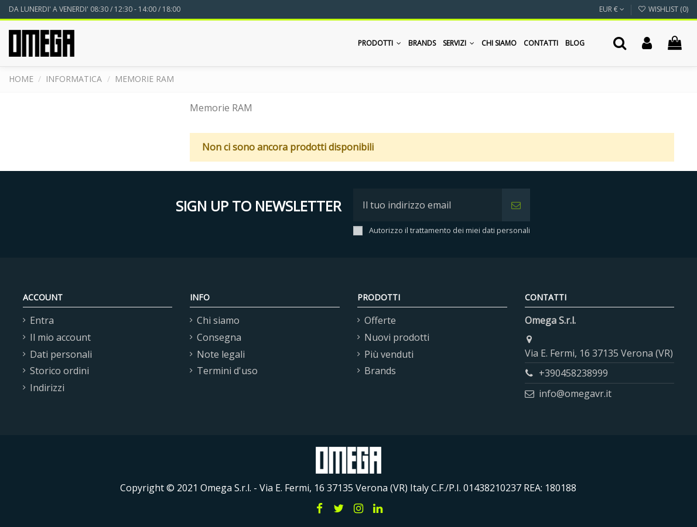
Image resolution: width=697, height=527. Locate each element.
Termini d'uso (227, 370)
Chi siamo (218, 320)
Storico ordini (59, 370)
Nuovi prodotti (396, 337)
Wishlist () (663, 9)
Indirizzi (47, 387)
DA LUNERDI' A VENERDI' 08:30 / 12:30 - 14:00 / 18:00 (94, 9)
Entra (42, 320)
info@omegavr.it (575, 393)
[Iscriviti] (516, 205)
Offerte (380, 320)
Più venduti (389, 354)
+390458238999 (573, 373)
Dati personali (61, 354)
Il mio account (60, 337)
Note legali (221, 354)
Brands (380, 370)
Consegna (219, 337)
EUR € (611, 9)
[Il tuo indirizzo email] (427, 205)
